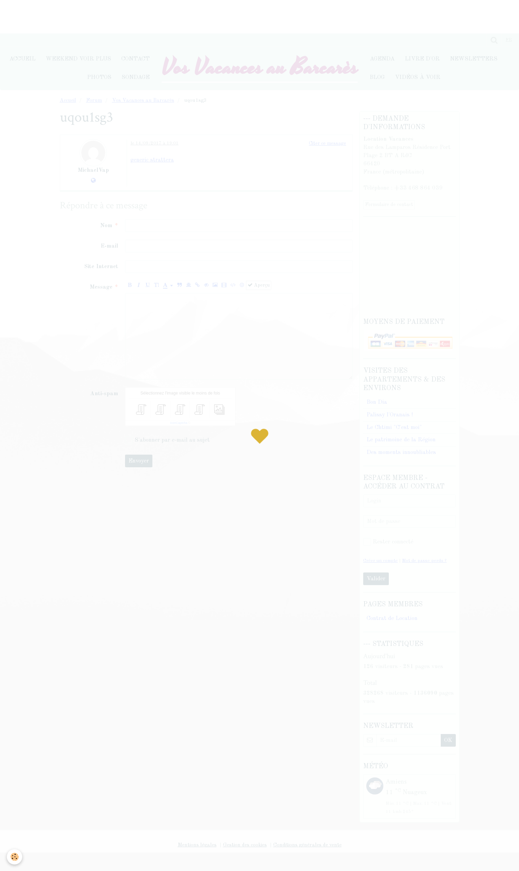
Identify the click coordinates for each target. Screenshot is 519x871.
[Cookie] (14, 857)
